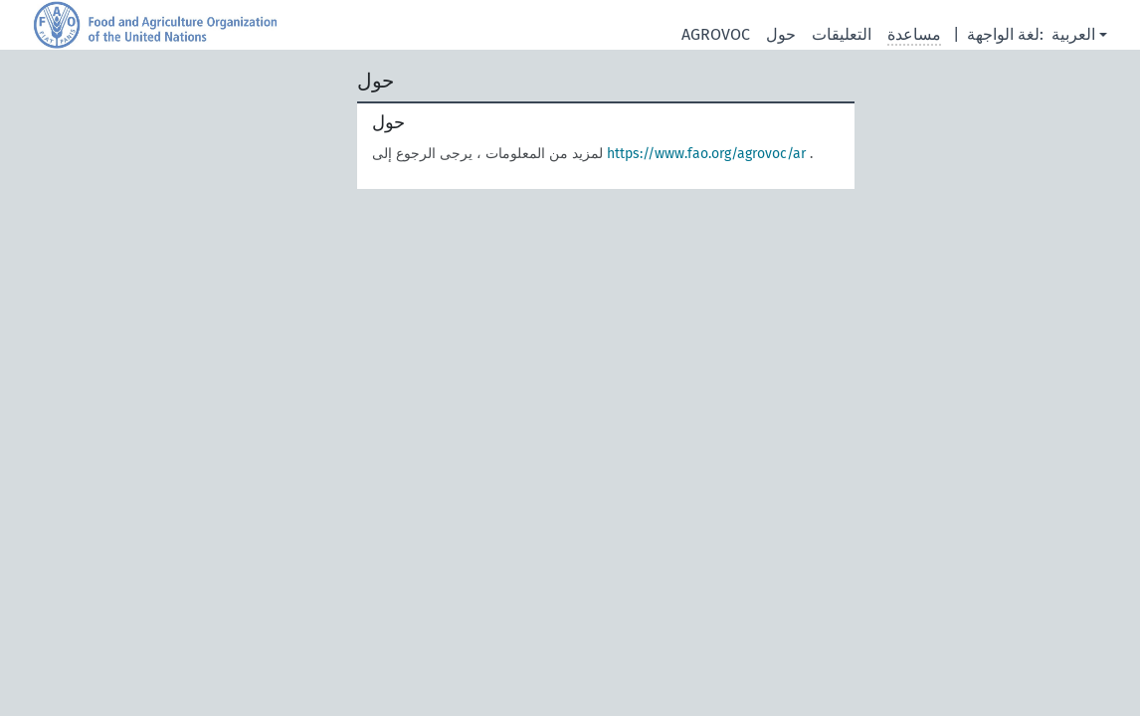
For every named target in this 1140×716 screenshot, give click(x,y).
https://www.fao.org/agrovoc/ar (706, 153)
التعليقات (841, 34)
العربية (1073, 34)
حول (781, 34)
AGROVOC (715, 34)
